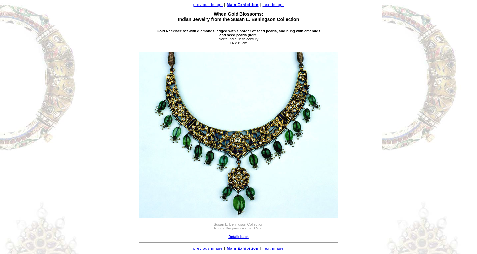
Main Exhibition (242, 5)
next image (273, 5)
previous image (208, 5)
